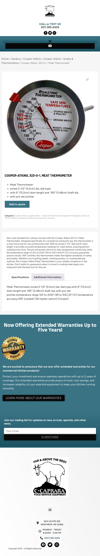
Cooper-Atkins (32, 58)
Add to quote (17, 204)
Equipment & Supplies (72, 216)
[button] (50, 41)
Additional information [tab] (47, 277)
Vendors (16, 58)
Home (5, 58)
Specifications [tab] (20, 277)
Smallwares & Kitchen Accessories (32, 218)
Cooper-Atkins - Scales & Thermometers (45, 216)
